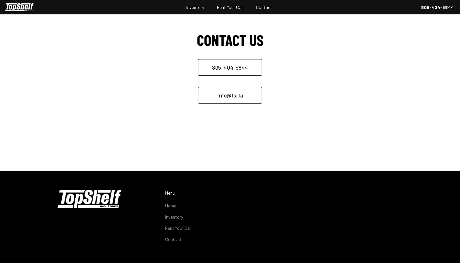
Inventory (195, 7)
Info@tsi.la (230, 95)
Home (170, 205)
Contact (264, 7)
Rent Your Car (230, 7)
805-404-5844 (437, 7)
